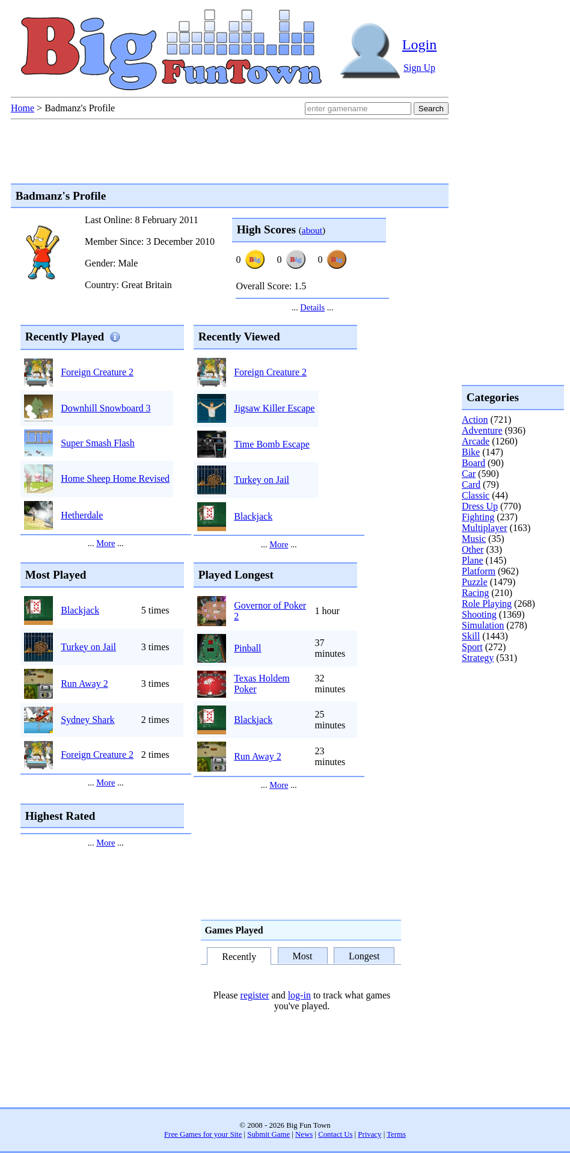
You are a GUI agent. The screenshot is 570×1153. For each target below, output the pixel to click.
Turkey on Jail (261, 480)
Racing (475, 593)
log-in (299, 995)
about (312, 230)
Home (22, 108)
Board (473, 463)
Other (472, 549)
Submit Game (268, 1134)
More (105, 543)
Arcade (475, 441)
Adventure (482, 430)
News (304, 1134)
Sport (472, 647)
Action (475, 419)
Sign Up (419, 68)
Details (312, 307)
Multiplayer (484, 528)
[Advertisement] (510, 712)
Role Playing (487, 603)
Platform (478, 571)
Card (471, 484)
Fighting (478, 517)
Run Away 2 (84, 683)
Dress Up (480, 506)
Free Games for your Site (203, 1134)
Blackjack (253, 516)
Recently (239, 957)
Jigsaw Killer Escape (274, 408)
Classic (475, 495)
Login (419, 44)
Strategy (478, 658)
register (255, 995)
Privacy (369, 1134)
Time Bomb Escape (272, 444)
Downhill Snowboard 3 (105, 408)
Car (469, 474)
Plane (472, 560)
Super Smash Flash (98, 443)
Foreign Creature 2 (97, 372)
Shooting (479, 614)
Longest (364, 955)
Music (474, 538)
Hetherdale (82, 515)
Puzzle (475, 582)
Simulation (483, 625)
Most (303, 955)
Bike (471, 452)
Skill (471, 636)
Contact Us (335, 1134)
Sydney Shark (87, 720)
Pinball (247, 648)
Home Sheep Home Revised (115, 478)
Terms (396, 1134)
